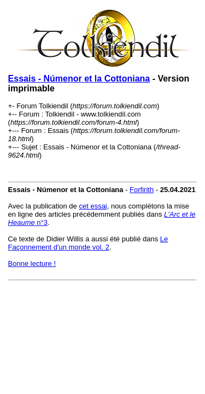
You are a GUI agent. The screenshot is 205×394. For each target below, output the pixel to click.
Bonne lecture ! (32, 263)
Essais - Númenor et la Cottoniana (79, 78)
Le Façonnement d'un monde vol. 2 (88, 243)
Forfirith (142, 190)
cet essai (93, 206)
